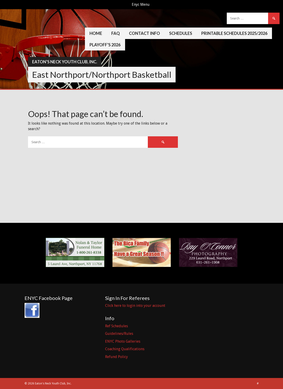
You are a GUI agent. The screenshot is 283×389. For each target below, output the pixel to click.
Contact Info (144, 33)
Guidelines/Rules (119, 333)
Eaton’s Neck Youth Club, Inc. (64, 61)
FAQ (115, 33)
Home (96, 33)
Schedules (180, 33)
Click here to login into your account (135, 305)
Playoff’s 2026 (105, 44)
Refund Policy (116, 357)
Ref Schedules (116, 326)
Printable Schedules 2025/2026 (234, 33)
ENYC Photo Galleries (122, 341)
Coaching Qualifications (124, 349)
